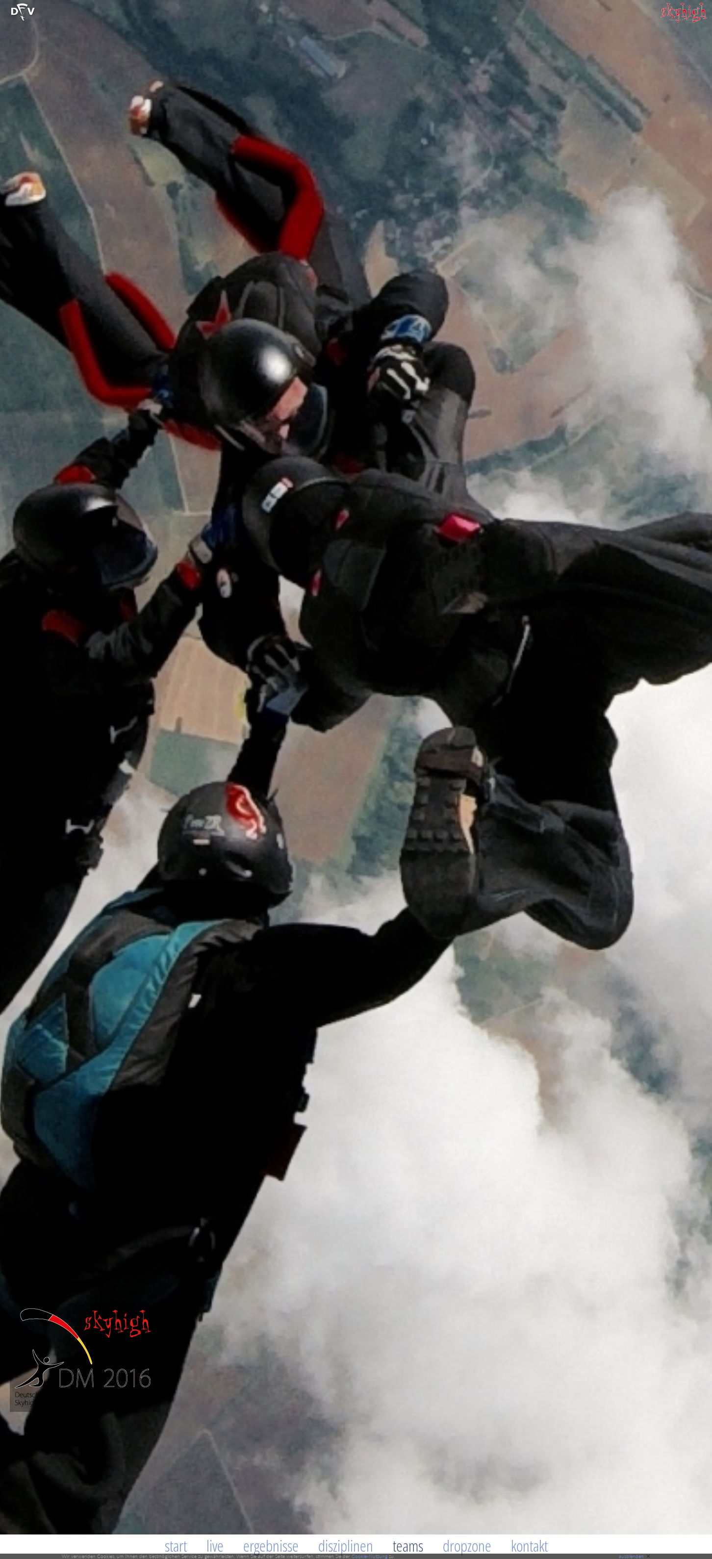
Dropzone (467, 1545)
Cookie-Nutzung (369, 1556)
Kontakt (529, 1545)
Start (176, 1545)
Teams (408, 1545)
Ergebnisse (271, 1545)
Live (215, 1545)
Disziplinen (345, 1545)
